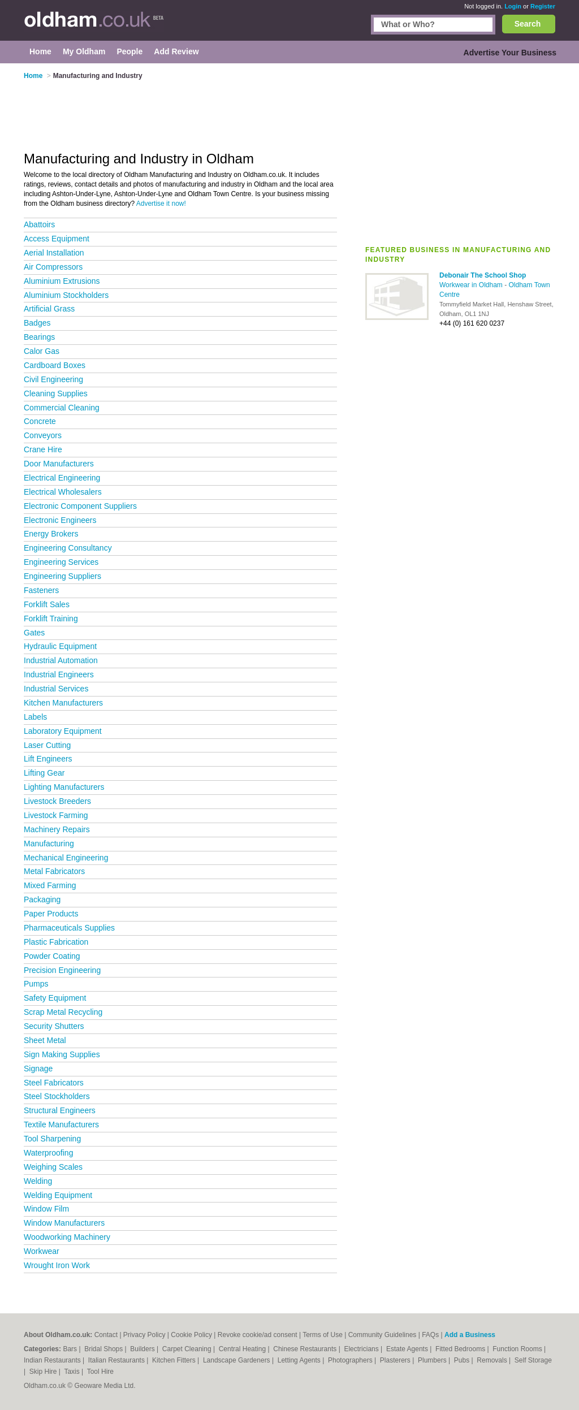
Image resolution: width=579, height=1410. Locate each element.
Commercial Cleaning (62, 407)
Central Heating (243, 1349)
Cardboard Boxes (54, 365)
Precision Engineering (62, 970)
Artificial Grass (49, 308)
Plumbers (433, 1360)
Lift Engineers (48, 758)
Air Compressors (53, 266)
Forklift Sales (47, 604)
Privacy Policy (144, 1335)
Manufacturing (49, 843)
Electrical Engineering (62, 477)
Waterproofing (48, 1152)
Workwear (41, 1251)
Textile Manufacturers (61, 1124)
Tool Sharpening (52, 1138)
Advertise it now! (161, 203)
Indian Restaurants (53, 1360)
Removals (493, 1360)
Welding (38, 1181)
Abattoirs (39, 224)
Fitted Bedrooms (461, 1349)
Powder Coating (52, 956)
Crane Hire (43, 449)
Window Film (46, 1208)
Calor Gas (41, 351)
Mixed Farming (50, 885)
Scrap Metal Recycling (63, 1012)
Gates (34, 632)
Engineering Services (61, 561)
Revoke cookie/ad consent (257, 1335)
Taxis (72, 1372)
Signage (38, 1068)
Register (542, 6)
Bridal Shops (104, 1349)
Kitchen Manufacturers (63, 702)
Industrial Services (56, 688)
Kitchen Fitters (174, 1360)
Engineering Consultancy (68, 547)
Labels (35, 716)
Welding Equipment (58, 1195)
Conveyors (43, 435)
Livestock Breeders (57, 801)
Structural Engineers (60, 1110)
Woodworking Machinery (67, 1237)
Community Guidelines (382, 1335)
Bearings (39, 336)
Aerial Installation (54, 252)
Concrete (40, 421)
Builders (143, 1349)
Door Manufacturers (59, 463)
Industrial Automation (61, 660)
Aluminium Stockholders (66, 295)
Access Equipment (56, 238)
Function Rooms (518, 1349)
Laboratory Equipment (63, 731)
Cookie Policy (191, 1335)
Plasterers (396, 1360)
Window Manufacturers (64, 1222)
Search (528, 23)
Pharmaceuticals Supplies (69, 927)
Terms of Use (323, 1335)
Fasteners (41, 590)
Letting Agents (300, 1360)
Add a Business (469, 1335)
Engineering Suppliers (62, 576)
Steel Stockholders (57, 1096)
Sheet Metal (45, 1040)
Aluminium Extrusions (62, 281)
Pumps (36, 983)
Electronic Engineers (60, 520)
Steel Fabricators (54, 1082)
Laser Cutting (47, 745)
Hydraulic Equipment (60, 646)
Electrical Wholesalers (63, 491)
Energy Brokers (51, 533)
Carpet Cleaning (187, 1349)
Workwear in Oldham (471, 285)
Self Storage (533, 1360)
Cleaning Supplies (56, 393)
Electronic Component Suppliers (80, 506)
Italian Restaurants (117, 1360)
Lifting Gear (44, 772)
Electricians (362, 1349)
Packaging (42, 899)
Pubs (463, 1360)
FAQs (430, 1335)
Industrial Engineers (59, 674)
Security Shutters (54, 1026)
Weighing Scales (53, 1166)
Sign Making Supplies (62, 1054)
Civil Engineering (53, 379)
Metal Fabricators (54, 871)
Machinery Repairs (57, 829)
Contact (106, 1335)
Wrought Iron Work (57, 1265)
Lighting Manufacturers (64, 786)
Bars (71, 1349)
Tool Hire (100, 1372)
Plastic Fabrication (56, 941)
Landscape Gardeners (237, 1360)
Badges (37, 322)
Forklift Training (51, 618)
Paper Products (51, 913)
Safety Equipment (55, 997)
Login (512, 6)
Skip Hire (44, 1372)
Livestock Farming (56, 815)
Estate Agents (408, 1349)
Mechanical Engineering (66, 857)
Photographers (351, 1360)
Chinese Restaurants (305, 1349)
